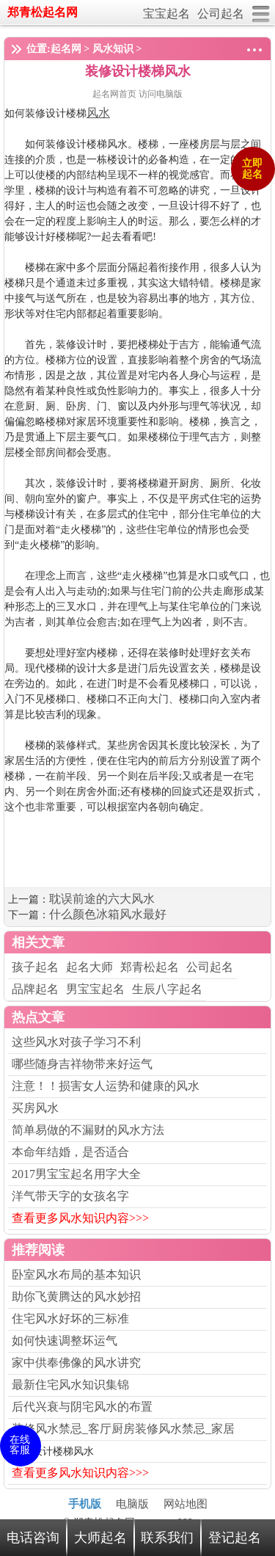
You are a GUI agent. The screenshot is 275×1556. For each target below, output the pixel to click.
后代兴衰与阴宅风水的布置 (82, 1406)
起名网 (66, 48)
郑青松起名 (149, 967)
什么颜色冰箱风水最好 (107, 914)
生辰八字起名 (167, 989)
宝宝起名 (166, 13)
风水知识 (112, 48)
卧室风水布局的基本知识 (76, 1274)
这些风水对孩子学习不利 (76, 1042)
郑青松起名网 (42, 12)
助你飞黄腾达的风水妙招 (76, 1296)
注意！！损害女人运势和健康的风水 (105, 1086)
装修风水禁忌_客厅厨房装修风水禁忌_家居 (123, 1428)
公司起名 (220, 13)
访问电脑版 (161, 94)
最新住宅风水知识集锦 (70, 1384)
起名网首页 (115, 94)
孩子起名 (35, 967)
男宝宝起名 (95, 989)
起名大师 (89, 967)
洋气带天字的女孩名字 (70, 1196)
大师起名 (100, 1537)
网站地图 (186, 1504)
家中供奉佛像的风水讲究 (76, 1362)
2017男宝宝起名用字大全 (76, 1174)
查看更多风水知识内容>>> (80, 1218)
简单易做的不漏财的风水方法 (88, 1130)
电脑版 (132, 1504)
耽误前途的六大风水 (102, 898)
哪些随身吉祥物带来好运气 (82, 1064)
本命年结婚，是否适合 (70, 1152)
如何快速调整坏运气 (64, 1340)
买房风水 (35, 1108)
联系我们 (167, 1537)
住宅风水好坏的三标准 (70, 1318)
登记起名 (234, 1537)
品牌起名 (35, 989)
